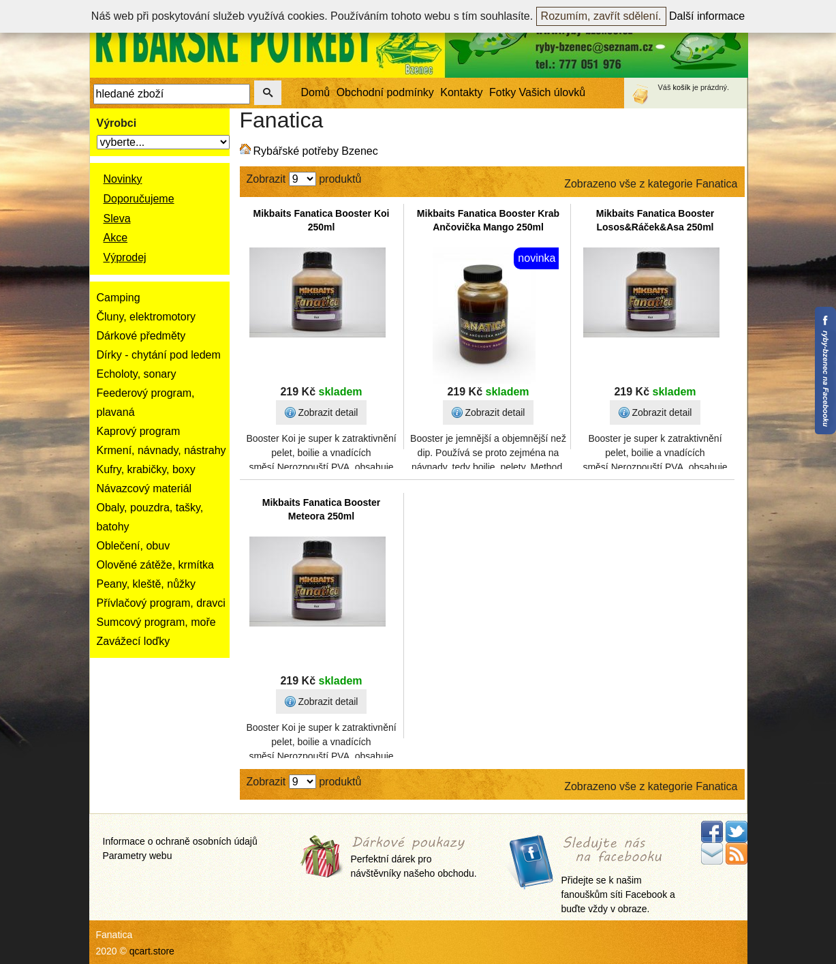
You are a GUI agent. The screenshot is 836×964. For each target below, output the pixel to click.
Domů (315, 92)
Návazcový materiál (144, 488)
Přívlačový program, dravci (161, 603)
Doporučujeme (139, 199)
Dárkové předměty (141, 336)
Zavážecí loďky (133, 641)
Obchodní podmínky (385, 92)
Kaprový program (139, 431)
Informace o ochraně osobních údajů (180, 841)
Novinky (123, 179)
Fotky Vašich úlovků (537, 92)
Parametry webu (137, 855)
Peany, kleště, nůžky (146, 584)
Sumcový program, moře (156, 622)
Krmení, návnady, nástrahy (161, 450)
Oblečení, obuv (133, 546)
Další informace (707, 16)
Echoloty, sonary (136, 374)
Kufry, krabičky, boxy (146, 469)
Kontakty (461, 92)
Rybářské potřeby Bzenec (315, 151)
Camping (118, 297)
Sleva (117, 218)
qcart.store (151, 951)
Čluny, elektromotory (146, 316)
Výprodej (125, 257)
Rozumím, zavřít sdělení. (601, 16)
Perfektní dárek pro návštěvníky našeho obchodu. (414, 858)
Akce (116, 237)
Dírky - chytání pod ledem (159, 355)
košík (682, 87)
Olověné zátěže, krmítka (156, 565)
